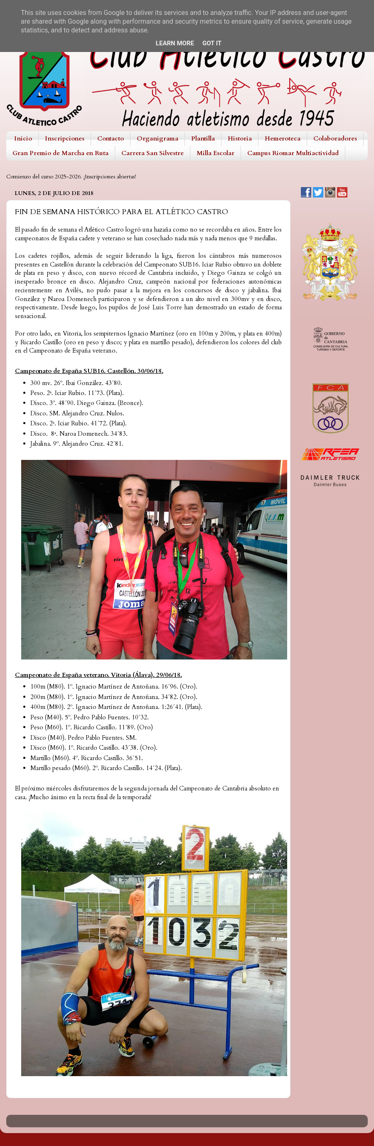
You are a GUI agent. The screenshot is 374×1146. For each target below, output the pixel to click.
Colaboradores (335, 138)
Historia (240, 138)
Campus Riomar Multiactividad (293, 153)
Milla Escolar (215, 153)
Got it (211, 43)
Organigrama (157, 138)
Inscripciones (64, 138)
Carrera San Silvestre (152, 153)
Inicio (23, 138)
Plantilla (203, 138)
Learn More (175, 43)
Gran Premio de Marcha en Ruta (60, 153)
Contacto (110, 138)
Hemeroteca (282, 138)
